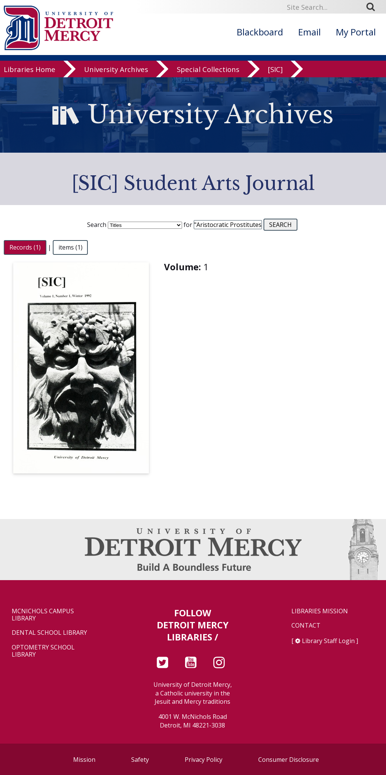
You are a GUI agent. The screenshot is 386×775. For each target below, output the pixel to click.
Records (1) (25, 247)
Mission (84, 759)
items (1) (70, 247)
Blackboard (260, 32)
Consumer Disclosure (288, 759)
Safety (140, 759)
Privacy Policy (203, 759)
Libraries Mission (319, 611)
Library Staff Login (328, 641)
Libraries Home (29, 72)
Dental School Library (49, 632)
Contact (305, 625)
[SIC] (275, 72)
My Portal (356, 32)
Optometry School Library (43, 651)
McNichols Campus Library (43, 615)
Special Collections (208, 72)
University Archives (116, 72)
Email (309, 32)
